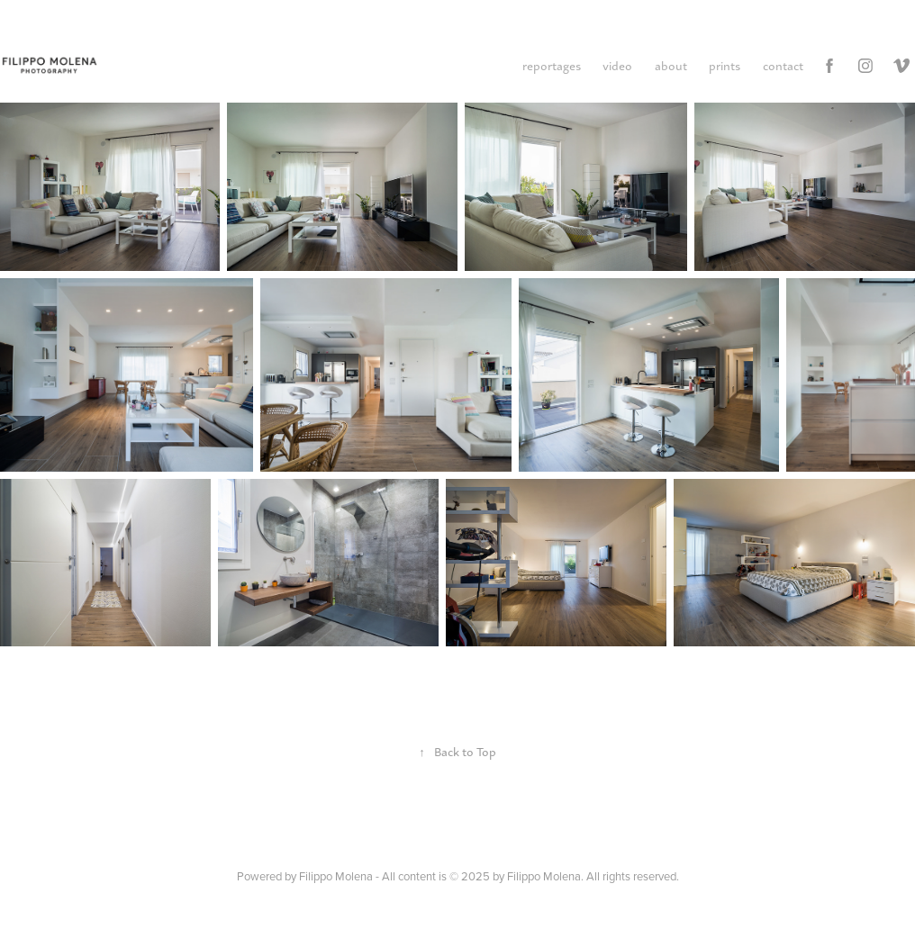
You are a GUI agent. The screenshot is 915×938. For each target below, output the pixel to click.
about (671, 65)
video (617, 65)
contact (783, 65)
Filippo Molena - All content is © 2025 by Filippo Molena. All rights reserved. (489, 876)
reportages (551, 65)
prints (724, 65)
